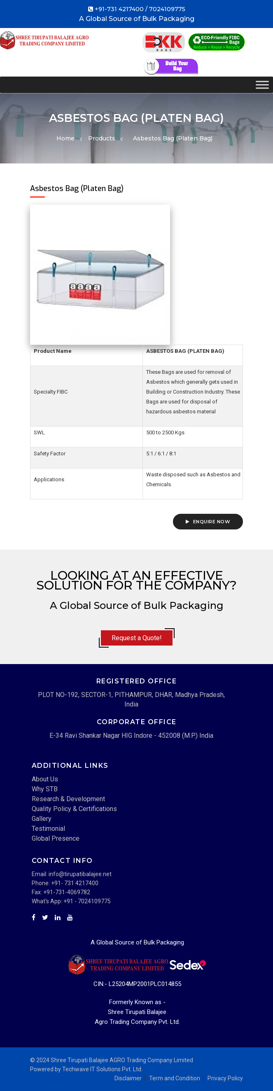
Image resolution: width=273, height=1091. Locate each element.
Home (65, 138)
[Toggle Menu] (262, 85)
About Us (45, 779)
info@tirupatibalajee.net (80, 874)
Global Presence (55, 838)
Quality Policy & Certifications (74, 809)
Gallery (41, 819)
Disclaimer (128, 1078)
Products (101, 138)
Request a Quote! (137, 638)
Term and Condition (174, 1078)
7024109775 (167, 9)
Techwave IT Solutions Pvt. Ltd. (102, 1069)
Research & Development (68, 799)
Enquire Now (208, 522)
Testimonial (48, 828)
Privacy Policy (225, 1078)
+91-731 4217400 (119, 9)
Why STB (45, 789)
